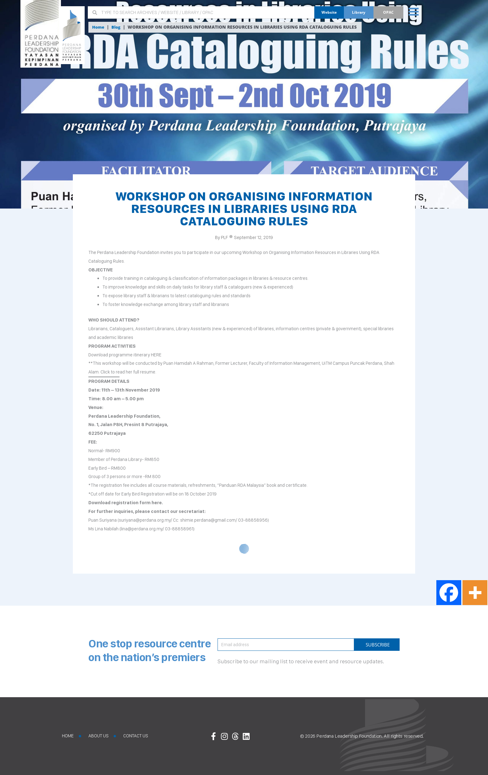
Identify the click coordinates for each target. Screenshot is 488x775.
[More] (474, 592)
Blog (117, 27)
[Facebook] (448, 592)
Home (99, 27)
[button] (413, 11)
